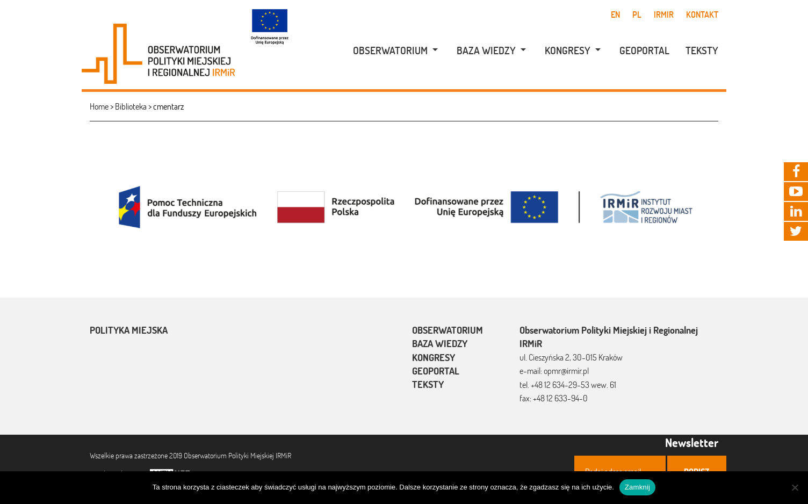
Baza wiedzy (486, 50)
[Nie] (794, 487)
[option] (404, 206)
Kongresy (567, 50)
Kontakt (702, 14)
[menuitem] (390, 51)
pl (636, 14)
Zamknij (637, 487)
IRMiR (664, 14)
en (615, 14)
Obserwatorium (390, 50)
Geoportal (644, 50)
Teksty (702, 50)
